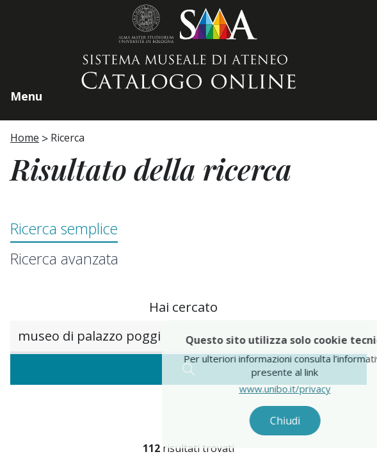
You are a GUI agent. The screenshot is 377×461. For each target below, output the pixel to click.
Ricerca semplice (64, 228)
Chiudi (295, 421)
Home (24, 138)
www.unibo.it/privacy (295, 388)
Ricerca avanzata (64, 258)
